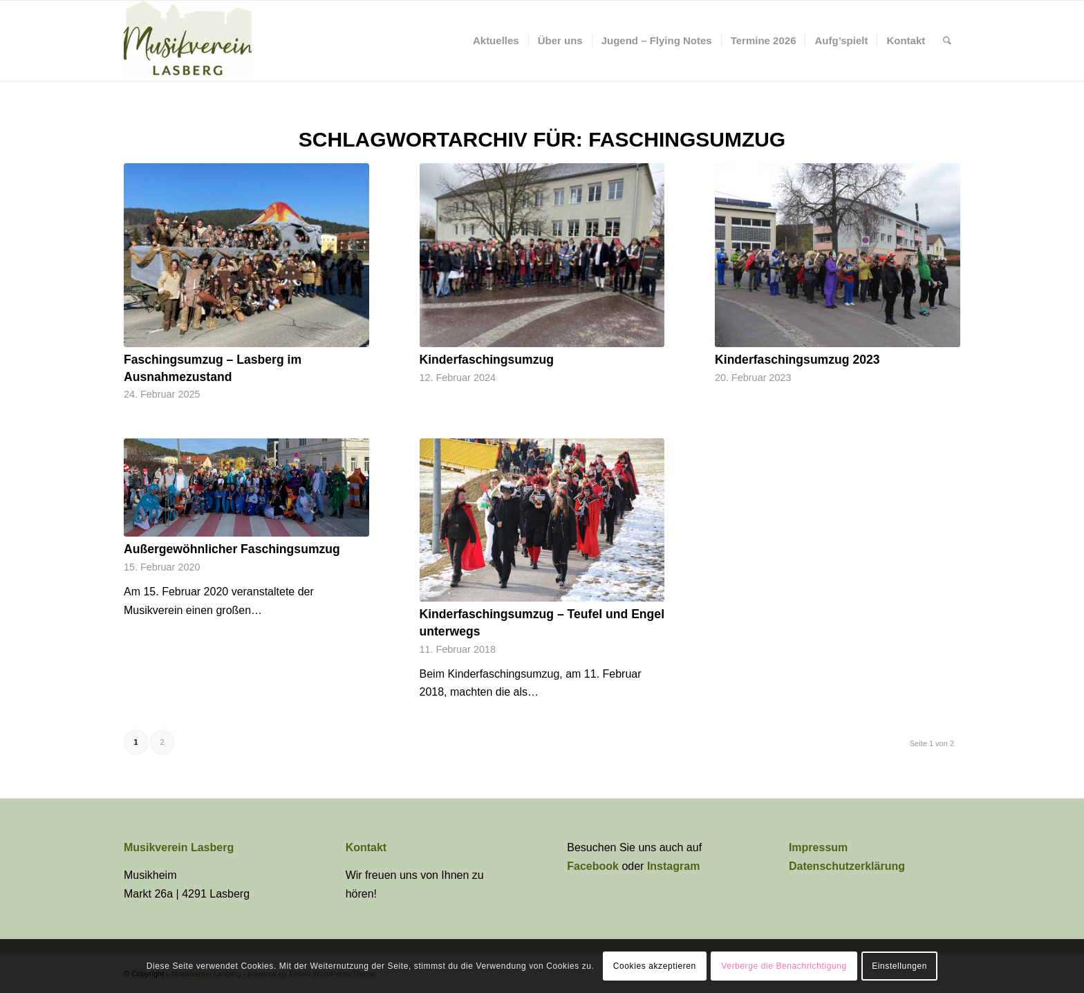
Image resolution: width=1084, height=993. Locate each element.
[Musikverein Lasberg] (188, 41)
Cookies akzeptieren (654, 966)
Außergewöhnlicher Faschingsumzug (232, 549)
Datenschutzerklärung (847, 866)
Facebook (594, 866)
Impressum (818, 847)
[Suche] (947, 41)
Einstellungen (899, 966)
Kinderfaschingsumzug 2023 (797, 359)
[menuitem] (496, 41)
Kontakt (366, 847)
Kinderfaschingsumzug (487, 359)
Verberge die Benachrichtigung (784, 966)
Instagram (673, 866)
